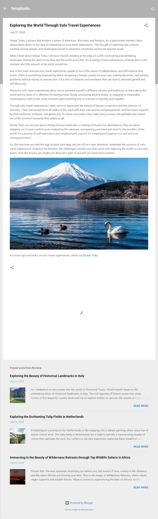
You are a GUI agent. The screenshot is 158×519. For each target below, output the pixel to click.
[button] (146, 26)
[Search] (153, 9)
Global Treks (90, 255)
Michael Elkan (87, 510)
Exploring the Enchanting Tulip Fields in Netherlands (47, 416)
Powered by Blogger (79, 502)
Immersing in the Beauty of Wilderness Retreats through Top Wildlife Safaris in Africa (70, 457)
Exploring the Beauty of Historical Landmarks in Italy (47, 376)
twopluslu (20, 8)
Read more (141, 405)
